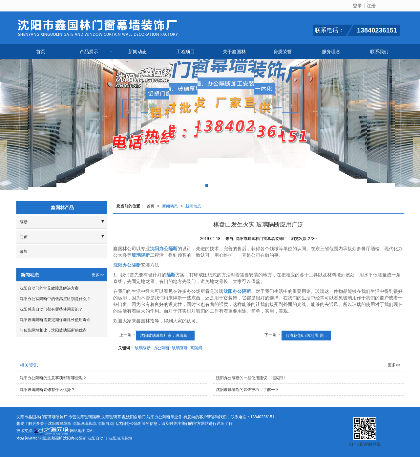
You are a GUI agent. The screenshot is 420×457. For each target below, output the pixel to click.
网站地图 (78, 430)
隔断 (24, 222)
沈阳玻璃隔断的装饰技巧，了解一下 (247, 389)
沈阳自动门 (136, 417)
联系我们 (379, 51)
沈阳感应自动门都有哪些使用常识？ (51, 309)
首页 (40, 51)
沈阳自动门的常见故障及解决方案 (49, 288)
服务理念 (331, 51)
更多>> (98, 274)
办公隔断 (161, 348)
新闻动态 (137, 51)
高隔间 (196, 348)
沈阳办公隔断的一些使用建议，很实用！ (251, 378)
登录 (357, 5)
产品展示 (89, 51)
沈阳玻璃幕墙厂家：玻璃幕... (165, 335)
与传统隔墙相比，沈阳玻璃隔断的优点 (53, 330)
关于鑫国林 (234, 51)
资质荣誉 (282, 51)
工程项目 (186, 51)
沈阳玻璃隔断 (88, 417)
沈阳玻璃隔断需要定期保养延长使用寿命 (55, 319)
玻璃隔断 (143, 348)
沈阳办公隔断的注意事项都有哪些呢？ (53, 378)
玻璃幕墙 (180, 348)
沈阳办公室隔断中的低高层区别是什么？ (55, 298)
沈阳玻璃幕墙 (113, 417)
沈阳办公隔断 (158, 417)
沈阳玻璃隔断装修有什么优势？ (47, 389)
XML (91, 430)
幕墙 (24, 251)
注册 (371, 5)
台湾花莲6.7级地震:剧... (306, 335)
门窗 (24, 236)
